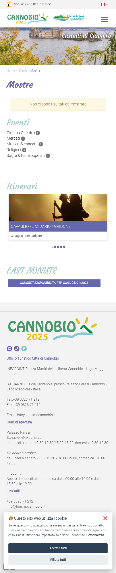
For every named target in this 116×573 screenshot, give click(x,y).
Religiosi (16, 149)
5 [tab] (64, 247)
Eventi (22, 70)
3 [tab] (58, 247)
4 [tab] (61, 247)
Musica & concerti (25, 144)
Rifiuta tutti (58, 559)
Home (11, 70)
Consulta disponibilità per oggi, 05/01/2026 (54, 283)
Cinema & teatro (23, 132)
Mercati (16, 138)
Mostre (35, 70)
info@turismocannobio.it (36, 415)
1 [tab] (52, 247)
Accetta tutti (58, 548)
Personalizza (95, 535)
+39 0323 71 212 (26, 399)
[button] (104, 4)
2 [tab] (55, 247)
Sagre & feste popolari (28, 155)
